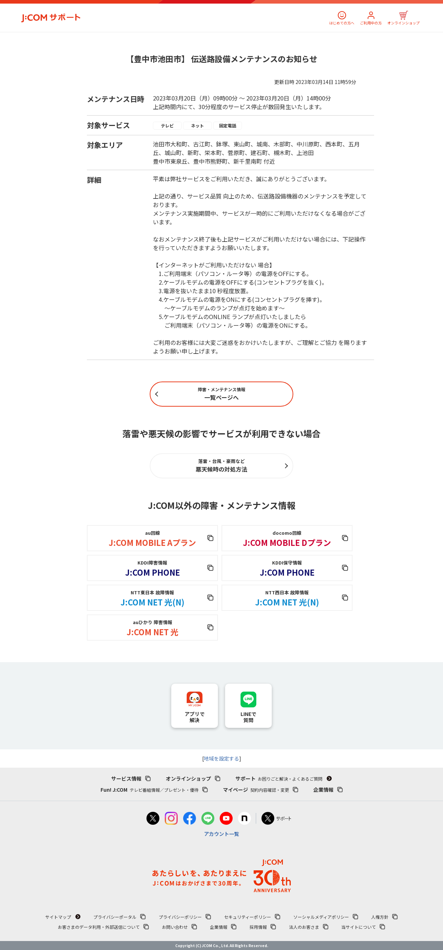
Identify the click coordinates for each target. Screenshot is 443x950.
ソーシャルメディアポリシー (321, 917)
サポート (279, 778)
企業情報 (323, 789)
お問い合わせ (175, 927)
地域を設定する (221, 758)
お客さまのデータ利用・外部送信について (99, 927)
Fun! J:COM (150, 789)
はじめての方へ (341, 22)
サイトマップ (58, 917)
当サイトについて (358, 927)
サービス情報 (126, 778)
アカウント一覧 (221, 833)
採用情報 (258, 927)
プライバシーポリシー (180, 917)
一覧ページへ (221, 394)
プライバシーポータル (114, 917)
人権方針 (379, 917)
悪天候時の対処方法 (221, 465)
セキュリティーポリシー (247, 917)
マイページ (256, 789)
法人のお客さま (304, 927)
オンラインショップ (403, 22)
